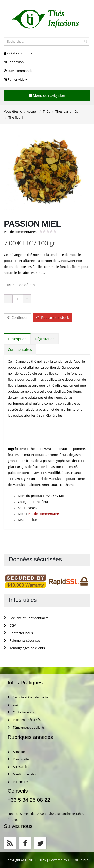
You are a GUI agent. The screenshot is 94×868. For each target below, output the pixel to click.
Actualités (17, 752)
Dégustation (45, 338)
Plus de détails (21, 284)
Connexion (14, 62)
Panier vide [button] (15, 79)
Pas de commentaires (20, 231)
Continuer (17, 317)
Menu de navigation (47, 95)
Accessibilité (18, 767)
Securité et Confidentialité (26, 618)
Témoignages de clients (24, 648)
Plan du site (18, 759)
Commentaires (20, 349)
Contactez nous (18, 633)
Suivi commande (18, 70)
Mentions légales (22, 774)
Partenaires (18, 782)
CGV (10, 625)
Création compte (18, 53)
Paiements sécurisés (22, 640)
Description (17, 338)
